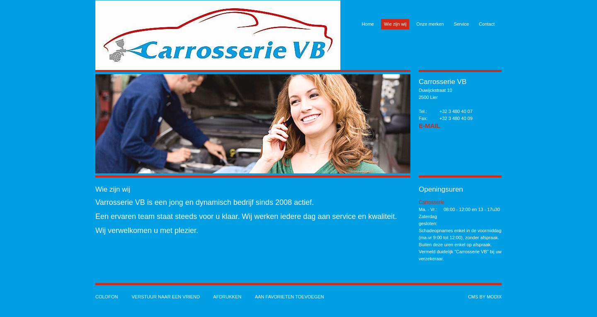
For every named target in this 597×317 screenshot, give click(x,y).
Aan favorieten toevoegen (289, 296)
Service (461, 24)
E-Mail (429, 125)
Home (368, 24)
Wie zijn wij (395, 24)
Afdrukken (227, 296)
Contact (487, 24)
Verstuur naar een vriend (165, 296)
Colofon (106, 296)
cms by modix (485, 296)
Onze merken (430, 24)
